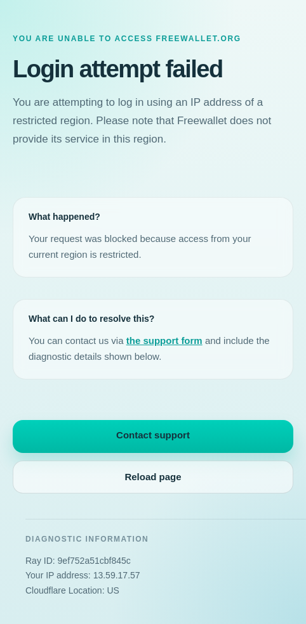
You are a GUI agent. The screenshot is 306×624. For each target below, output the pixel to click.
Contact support (153, 435)
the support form (164, 340)
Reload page (152, 476)
